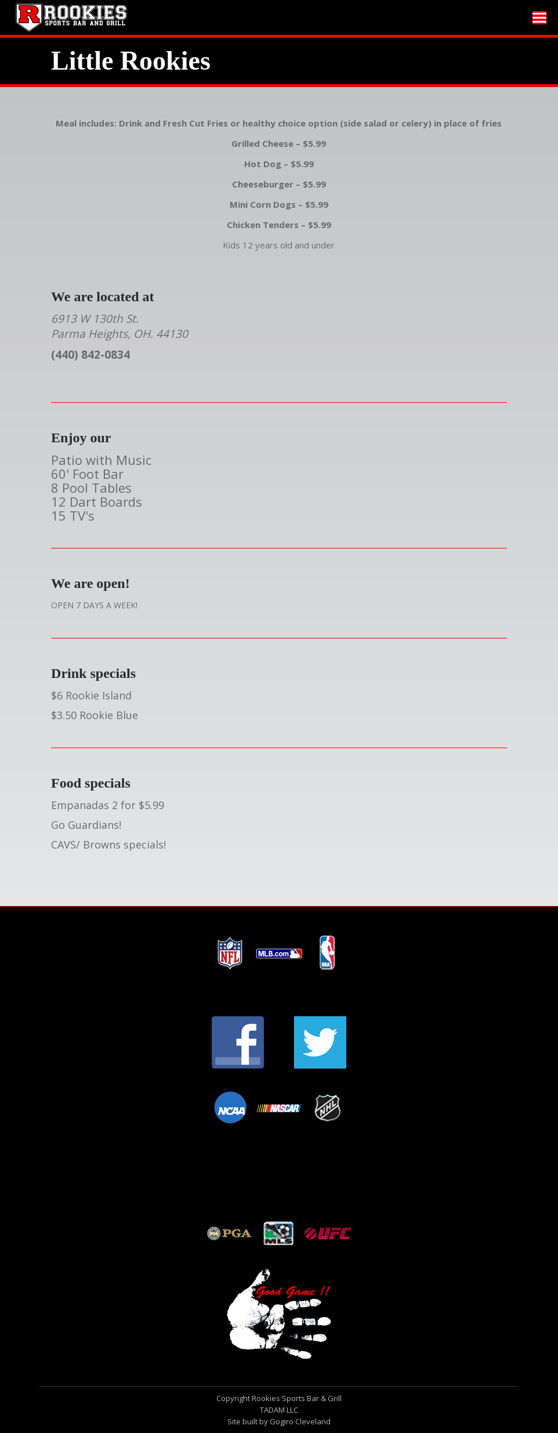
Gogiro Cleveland (300, 1421)
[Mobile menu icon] (539, 17)
